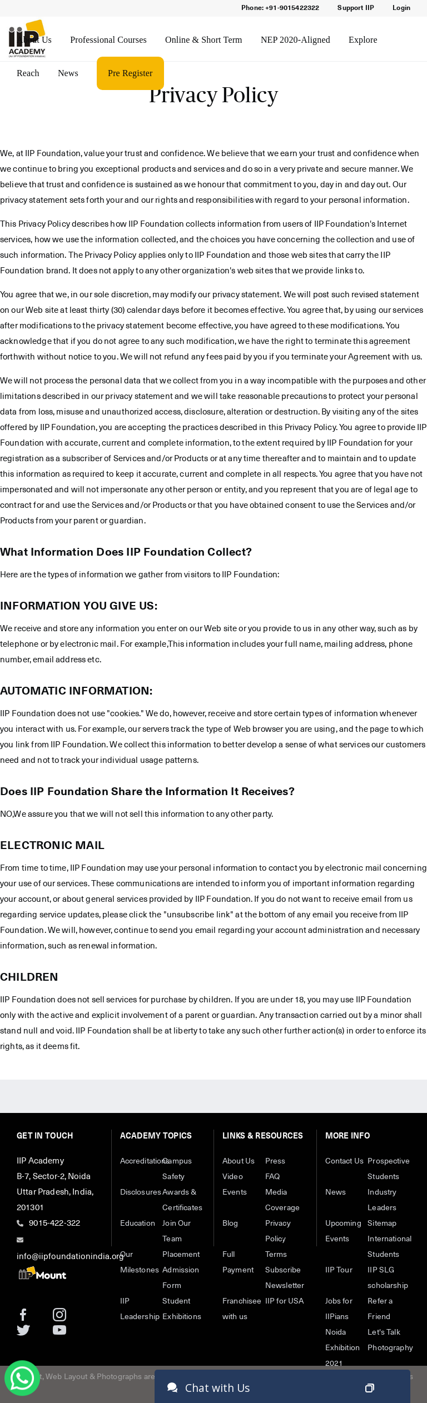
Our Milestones (140, 1262)
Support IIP (355, 8)
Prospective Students (389, 1169)
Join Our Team (176, 1231)
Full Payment (238, 1262)
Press (275, 1161)
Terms (276, 1255)
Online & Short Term (203, 39)
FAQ (272, 1177)
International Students (389, 1247)
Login (401, 8)
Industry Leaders (382, 1200)
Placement (181, 1255)
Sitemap (382, 1223)
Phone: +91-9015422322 (280, 8)
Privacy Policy (278, 1231)
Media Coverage (282, 1200)
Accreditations (141, 1161)
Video (232, 1177)
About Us (34, 39)
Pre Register (130, 73)
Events (234, 1192)
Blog (230, 1223)
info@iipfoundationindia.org (70, 1256)
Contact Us (344, 1161)
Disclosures (141, 1192)
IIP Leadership (140, 1309)
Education (137, 1223)
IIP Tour (338, 1270)
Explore (363, 39)
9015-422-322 (54, 1223)
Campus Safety (177, 1169)
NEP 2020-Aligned (295, 39)
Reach (28, 73)
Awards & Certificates (182, 1200)
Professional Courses (108, 39)
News (68, 73)
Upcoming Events (343, 1231)
